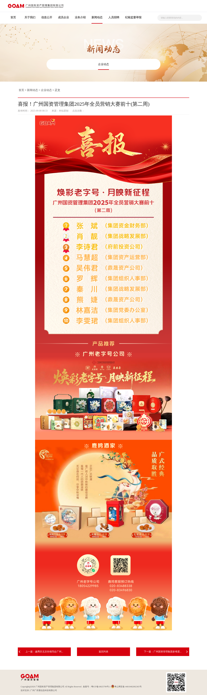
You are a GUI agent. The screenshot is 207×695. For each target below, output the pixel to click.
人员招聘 (113, 17)
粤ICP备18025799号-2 (101, 686)
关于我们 (29, 17)
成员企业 (63, 17)
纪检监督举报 (133, 17)
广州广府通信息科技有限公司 (43, 690)
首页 (13, 17)
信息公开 (46, 17)
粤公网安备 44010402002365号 (126, 686)
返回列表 (103, 651)
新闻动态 (97, 17)
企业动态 (103, 64)
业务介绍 (80, 17)
